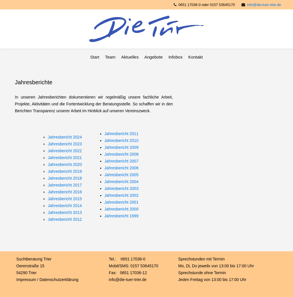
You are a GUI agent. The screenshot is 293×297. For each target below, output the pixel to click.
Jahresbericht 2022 (65, 150)
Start (94, 57)
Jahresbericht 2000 (121, 209)
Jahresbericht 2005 (121, 174)
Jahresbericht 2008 (121, 154)
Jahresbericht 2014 (65, 205)
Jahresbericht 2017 (65, 185)
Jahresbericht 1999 (121, 216)
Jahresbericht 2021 (65, 157)
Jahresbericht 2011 (121, 133)
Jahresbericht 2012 (65, 219)
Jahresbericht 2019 (65, 171)
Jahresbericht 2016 (65, 192)
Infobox (176, 57)
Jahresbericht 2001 (121, 202)
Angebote (153, 57)
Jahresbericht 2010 (121, 140)
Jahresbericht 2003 (121, 188)
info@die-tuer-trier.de (264, 5)
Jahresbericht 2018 (65, 178)
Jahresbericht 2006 (121, 168)
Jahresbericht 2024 (65, 137)
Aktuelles (130, 57)
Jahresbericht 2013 (65, 212)
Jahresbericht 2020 (65, 164)
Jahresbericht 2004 (121, 181)
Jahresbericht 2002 (121, 195)
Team (110, 57)
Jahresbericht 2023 (65, 144)
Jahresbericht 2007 (121, 161)
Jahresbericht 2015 (65, 198)
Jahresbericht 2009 (121, 147)
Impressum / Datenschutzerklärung (47, 279)
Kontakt (195, 57)
